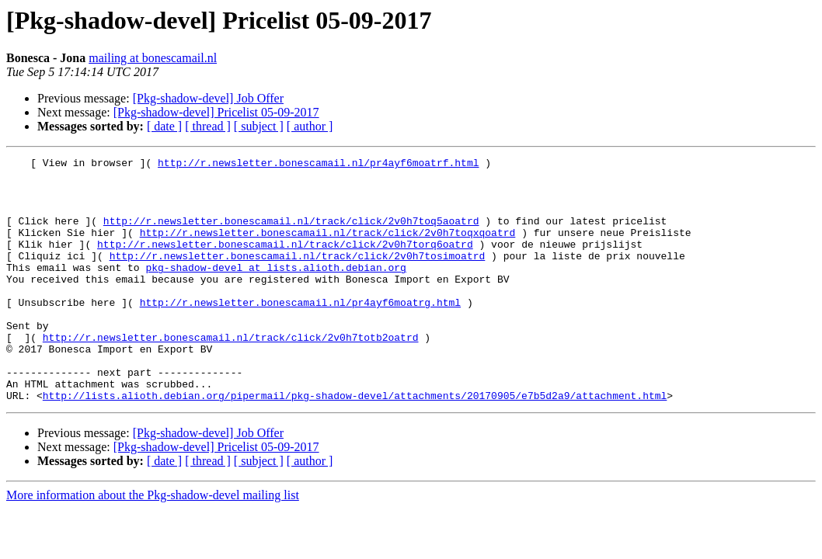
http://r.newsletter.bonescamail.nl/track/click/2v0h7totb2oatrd (231, 374)
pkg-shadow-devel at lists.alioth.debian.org (275, 290)
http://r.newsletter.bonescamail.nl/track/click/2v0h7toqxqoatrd (328, 248)
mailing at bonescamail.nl (153, 57)
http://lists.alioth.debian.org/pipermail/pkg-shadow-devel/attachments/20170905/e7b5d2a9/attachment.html (355, 444)
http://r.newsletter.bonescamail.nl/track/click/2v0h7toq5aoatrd (291, 234)
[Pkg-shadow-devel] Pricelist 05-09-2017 (216, 112)
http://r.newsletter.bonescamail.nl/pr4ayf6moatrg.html (300, 332)
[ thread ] (208, 126)
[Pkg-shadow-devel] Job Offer (208, 98)
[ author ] (310, 126)
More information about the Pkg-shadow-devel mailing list (152, 543)
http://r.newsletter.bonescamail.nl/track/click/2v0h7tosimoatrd (298, 276)
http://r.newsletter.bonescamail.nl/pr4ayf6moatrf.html (318, 165)
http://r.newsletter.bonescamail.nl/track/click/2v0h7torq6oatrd (285, 262)
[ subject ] (259, 126)
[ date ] (164, 126)
